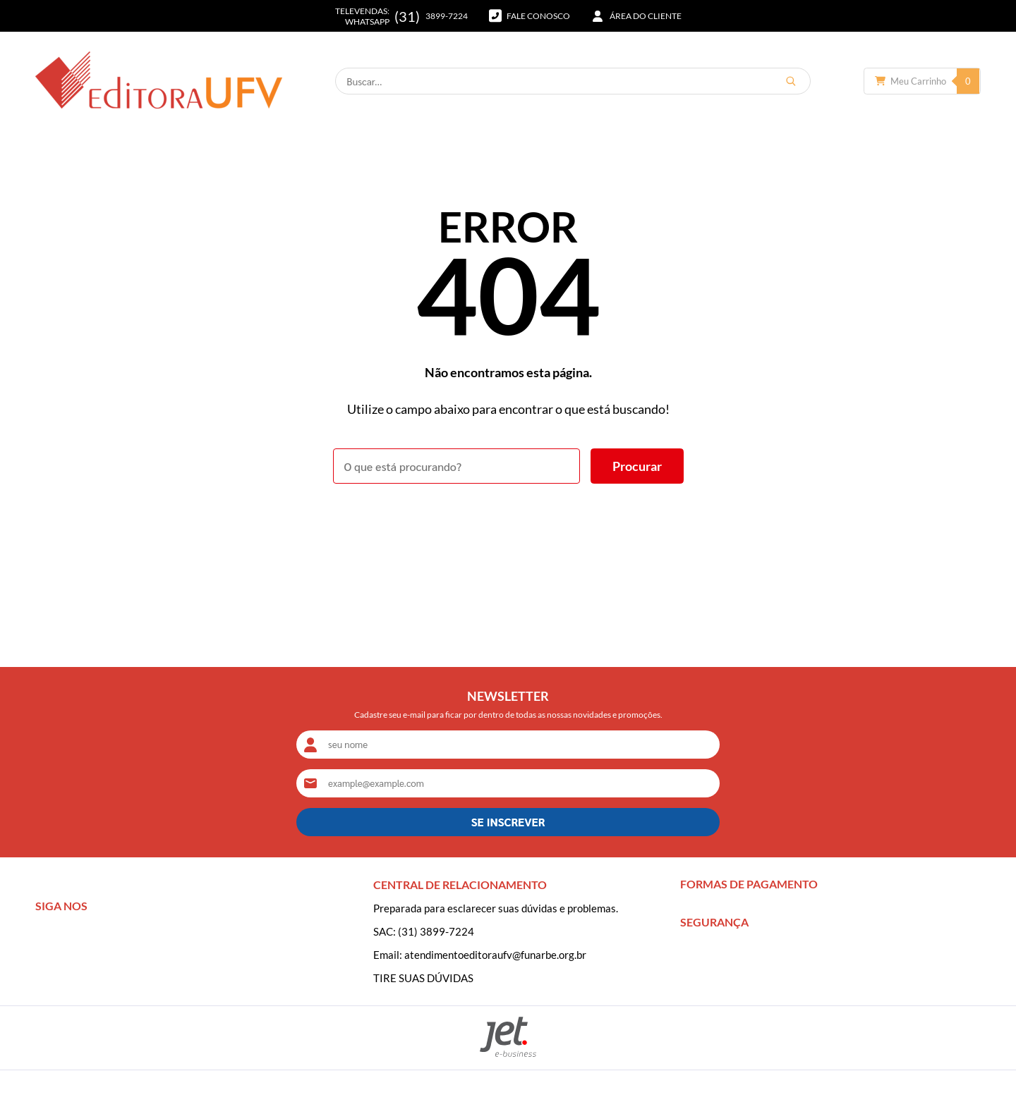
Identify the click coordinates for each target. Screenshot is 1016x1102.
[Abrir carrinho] (922, 81)
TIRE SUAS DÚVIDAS (423, 978)
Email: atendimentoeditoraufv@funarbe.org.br (479, 954)
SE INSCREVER (508, 821)
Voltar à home (508, 522)
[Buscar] (791, 81)
